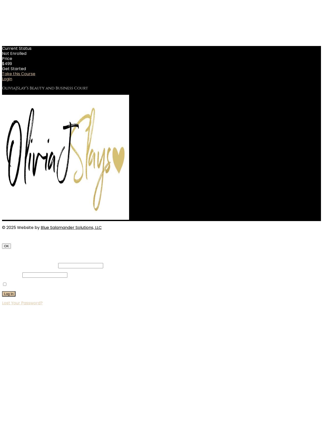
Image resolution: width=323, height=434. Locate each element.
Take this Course (18, 74)
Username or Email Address (29, 265)
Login (7, 79)
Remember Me (20, 284)
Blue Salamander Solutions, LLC (71, 227)
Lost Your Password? (22, 303)
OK (6, 246)
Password (11, 275)
